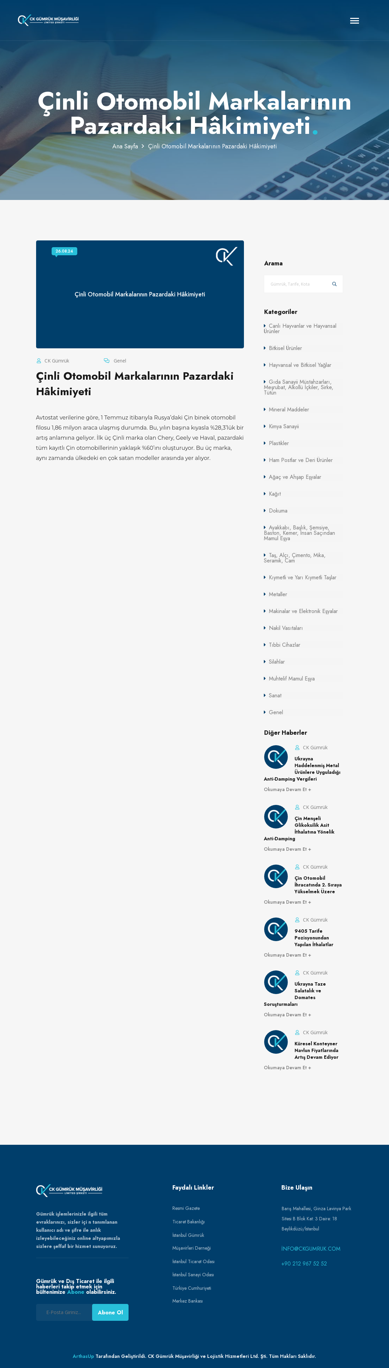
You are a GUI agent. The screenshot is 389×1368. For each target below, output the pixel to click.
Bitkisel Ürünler (285, 348)
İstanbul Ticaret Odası (193, 1261)
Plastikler (279, 443)
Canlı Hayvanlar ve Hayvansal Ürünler (300, 328)
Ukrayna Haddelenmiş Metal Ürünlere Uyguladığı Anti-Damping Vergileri (302, 768)
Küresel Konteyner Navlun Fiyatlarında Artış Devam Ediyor (316, 1050)
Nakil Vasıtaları (286, 628)
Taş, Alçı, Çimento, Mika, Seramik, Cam (295, 557)
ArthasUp (83, 1356)
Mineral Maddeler (289, 409)
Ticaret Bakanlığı (188, 1221)
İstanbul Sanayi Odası (193, 1274)
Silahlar (277, 662)
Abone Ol (110, 1312)
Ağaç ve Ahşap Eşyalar (295, 477)
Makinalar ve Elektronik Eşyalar (303, 611)
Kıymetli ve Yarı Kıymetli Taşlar (302, 577)
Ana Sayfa (125, 146)
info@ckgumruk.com (310, 1249)
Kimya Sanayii (284, 426)
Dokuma (278, 511)
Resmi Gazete (186, 1208)
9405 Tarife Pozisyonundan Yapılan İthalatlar (314, 938)
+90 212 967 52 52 (304, 1264)
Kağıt (275, 494)
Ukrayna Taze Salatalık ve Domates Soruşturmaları (295, 994)
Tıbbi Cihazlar (284, 645)
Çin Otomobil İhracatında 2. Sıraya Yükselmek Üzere (318, 885)
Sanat (275, 695)
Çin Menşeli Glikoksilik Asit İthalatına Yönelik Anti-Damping (299, 828)
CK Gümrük (56, 360)
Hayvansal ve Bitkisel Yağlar (300, 365)
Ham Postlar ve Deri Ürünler (301, 460)
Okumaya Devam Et (286, 789)
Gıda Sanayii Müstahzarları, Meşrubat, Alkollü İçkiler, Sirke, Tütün (298, 387)
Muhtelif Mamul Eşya (292, 678)
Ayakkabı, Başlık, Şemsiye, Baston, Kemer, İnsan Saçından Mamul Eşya (299, 533)
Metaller (278, 594)
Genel (119, 360)
